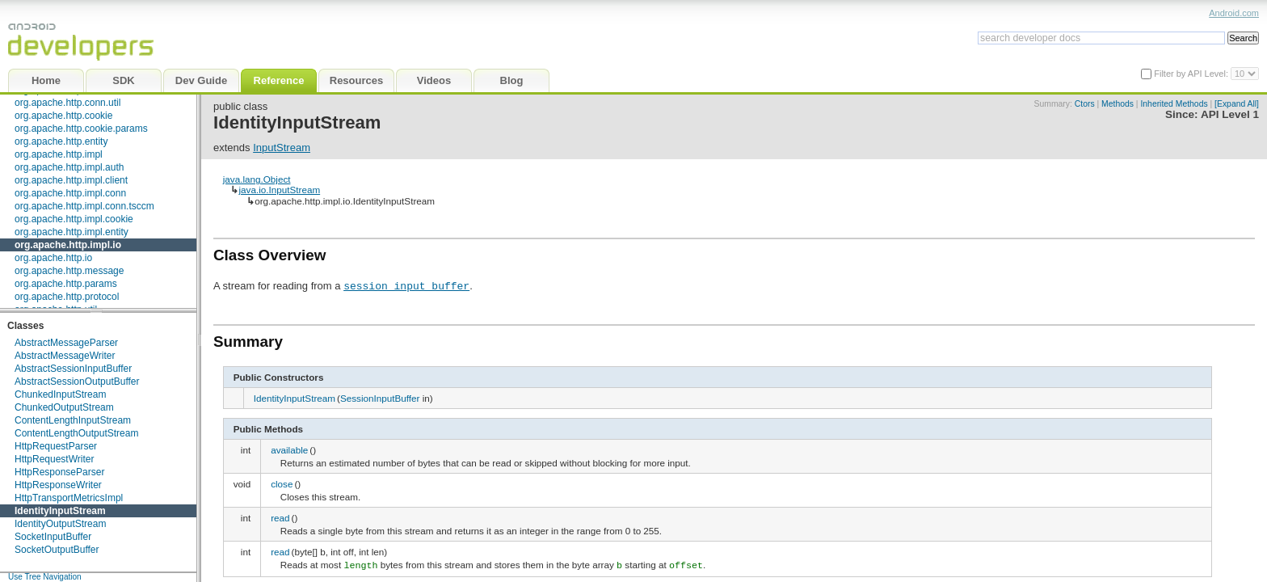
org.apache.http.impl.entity (71, 232)
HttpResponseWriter (58, 485)
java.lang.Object (257, 179)
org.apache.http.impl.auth (69, 167)
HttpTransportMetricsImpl (69, 498)
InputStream (281, 147)
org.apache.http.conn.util (67, 102)
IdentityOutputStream (60, 523)
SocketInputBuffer (53, 536)
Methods (1117, 103)
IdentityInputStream (60, 511)
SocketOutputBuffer (57, 549)
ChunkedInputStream (60, 394)
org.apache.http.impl (59, 154)
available (289, 450)
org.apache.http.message (69, 270)
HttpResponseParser (59, 472)
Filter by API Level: (1192, 73)
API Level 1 (1230, 114)
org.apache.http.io (53, 258)
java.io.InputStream (279, 189)
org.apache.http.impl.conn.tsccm (84, 206)
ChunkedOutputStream (64, 407)
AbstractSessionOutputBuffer (77, 381)
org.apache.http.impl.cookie (74, 219)
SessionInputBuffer (380, 398)
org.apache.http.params (66, 283)
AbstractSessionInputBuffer (73, 368)
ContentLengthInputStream (73, 420)
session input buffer (406, 285)
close (282, 484)
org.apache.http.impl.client (71, 180)
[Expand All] (1236, 103)
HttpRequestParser (56, 446)
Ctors (1085, 103)
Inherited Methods (1173, 103)
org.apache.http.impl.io (68, 245)
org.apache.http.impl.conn (70, 193)
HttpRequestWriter (54, 459)
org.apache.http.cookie (63, 115)
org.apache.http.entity (61, 141)
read (280, 517)
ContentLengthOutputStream (76, 433)
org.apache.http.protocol (67, 296)
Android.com (1234, 13)
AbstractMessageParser (66, 342)
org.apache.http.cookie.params (81, 128)
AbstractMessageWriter (65, 355)
